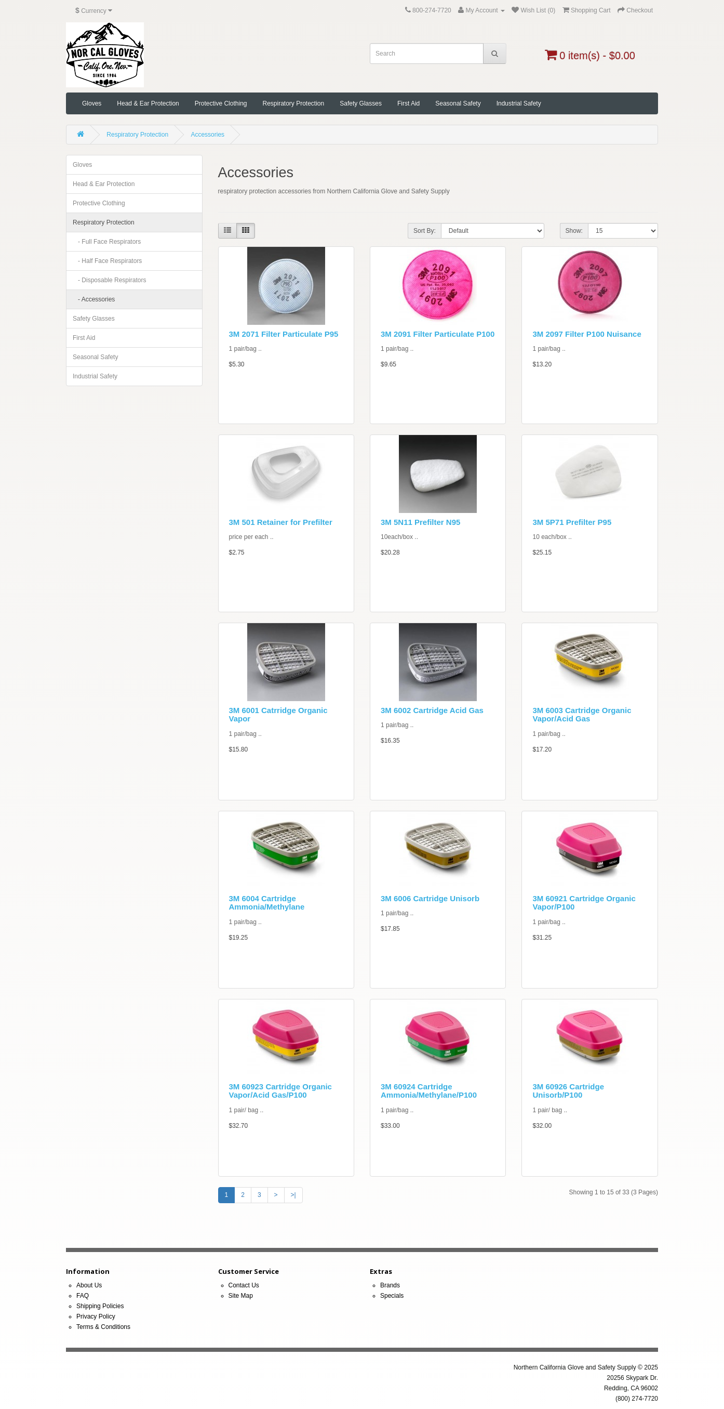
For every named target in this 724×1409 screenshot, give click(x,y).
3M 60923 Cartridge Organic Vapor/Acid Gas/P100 (280, 1091)
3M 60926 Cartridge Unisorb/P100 (568, 1091)
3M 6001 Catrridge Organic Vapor (278, 714)
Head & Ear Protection (148, 103)
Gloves (91, 103)
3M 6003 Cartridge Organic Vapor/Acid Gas (581, 714)
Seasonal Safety (457, 103)
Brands (390, 1285)
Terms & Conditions (103, 1327)
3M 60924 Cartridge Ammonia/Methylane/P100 (429, 1091)
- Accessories (94, 299)
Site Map (241, 1295)
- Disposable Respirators (109, 280)
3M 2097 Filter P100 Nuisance (586, 334)
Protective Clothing (221, 103)
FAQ (82, 1295)
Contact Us (244, 1285)
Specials (392, 1295)
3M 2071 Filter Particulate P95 (284, 334)
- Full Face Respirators (107, 241)
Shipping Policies (100, 1306)
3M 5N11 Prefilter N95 (420, 522)
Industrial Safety (519, 103)
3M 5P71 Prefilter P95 (571, 522)
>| (293, 1195)
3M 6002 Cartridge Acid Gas (432, 710)
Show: (574, 230)
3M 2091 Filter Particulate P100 (437, 334)
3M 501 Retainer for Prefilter (280, 522)
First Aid (408, 103)
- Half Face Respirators (107, 261)
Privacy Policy (95, 1316)
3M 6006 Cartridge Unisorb (430, 898)
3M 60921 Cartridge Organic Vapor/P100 (583, 903)
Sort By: (424, 230)
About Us (89, 1285)
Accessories (207, 134)
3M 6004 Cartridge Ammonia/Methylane (267, 903)
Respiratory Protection (293, 103)
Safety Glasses (361, 103)
